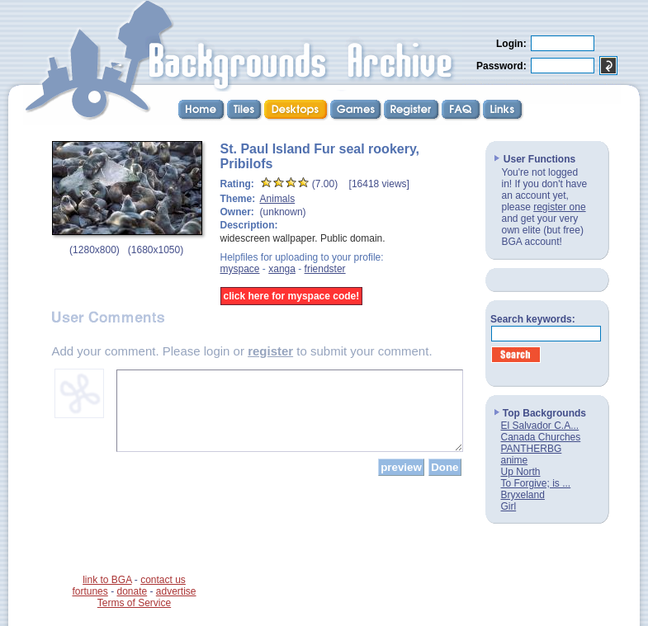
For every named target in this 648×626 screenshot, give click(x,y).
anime (514, 460)
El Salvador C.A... (540, 425)
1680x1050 (155, 250)
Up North (521, 472)
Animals (278, 199)
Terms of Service (134, 603)
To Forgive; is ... (536, 483)
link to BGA (107, 580)
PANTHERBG (531, 448)
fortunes (89, 591)
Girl (509, 506)
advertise (176, 591)
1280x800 (94, 250)
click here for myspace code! (292, 296)
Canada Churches (541, 437)
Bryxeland (523, 495)
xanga (282, 269)
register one (559, 207)
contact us (163, 580)
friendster (325, 269)
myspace (240, 269)
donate (131, 591)
